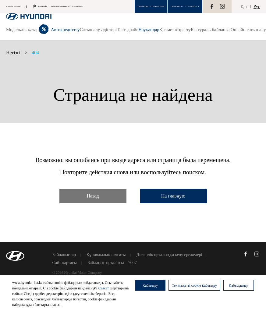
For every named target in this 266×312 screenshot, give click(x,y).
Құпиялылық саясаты (106, 255)
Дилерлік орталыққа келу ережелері (169, 255)
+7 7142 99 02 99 (157, 6)
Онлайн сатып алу (248, 29)
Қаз (244, 6)
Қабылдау (150, 285)
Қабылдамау (238, 285)
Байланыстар (64, 255)
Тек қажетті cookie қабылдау (194, 285)
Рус (257, 6)
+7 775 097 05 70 (192, 6)
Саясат (103, 288)
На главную (173, 195)
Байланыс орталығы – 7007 (112, 263)
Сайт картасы (64, 263)
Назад (93, 195)
